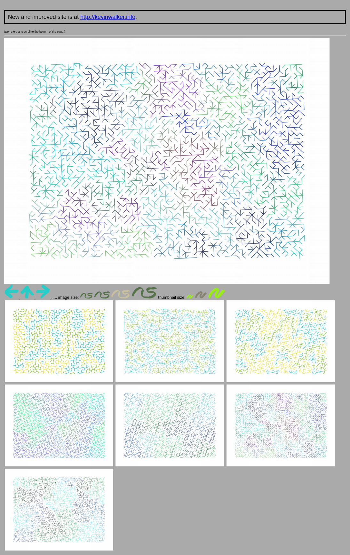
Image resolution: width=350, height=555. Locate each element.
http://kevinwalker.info (107, 17)
